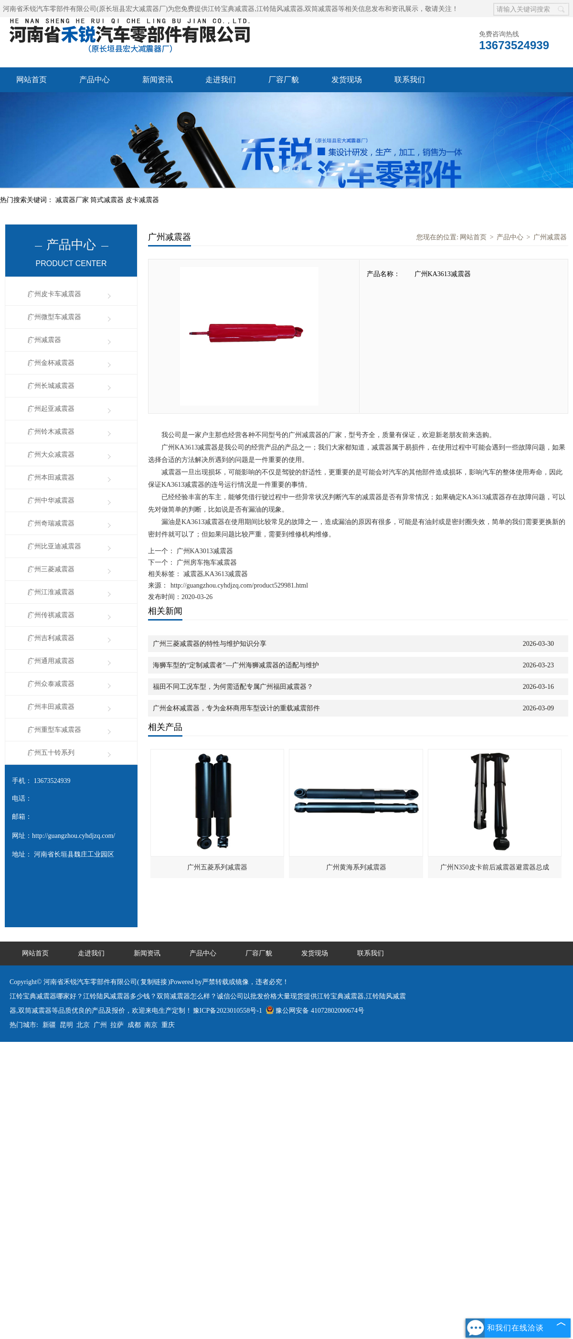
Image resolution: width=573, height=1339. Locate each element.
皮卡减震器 (142, 200)
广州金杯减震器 (51, 362)
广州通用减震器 (51, 660)
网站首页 (31, 79)
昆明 (66, 1024)
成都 (134, 1024)
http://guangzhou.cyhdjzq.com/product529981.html (239, 585)
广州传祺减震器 (51, 615)
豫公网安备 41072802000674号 (314, 1010)
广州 (100, 1024)
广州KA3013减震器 (204, 551)
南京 (151, 1024)
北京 (83, 1024)
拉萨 (117, 1024)
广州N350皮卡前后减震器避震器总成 (494, 867)
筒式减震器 (108, 200)
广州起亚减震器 (51, 408)
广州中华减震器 (51, 500)
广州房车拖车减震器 (206, 562)
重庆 (168, 1024)
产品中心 (94, 79)
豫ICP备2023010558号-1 (227, 1010)
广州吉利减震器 (51, 638)
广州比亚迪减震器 (54, 546)
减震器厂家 (73, 200)
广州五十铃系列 (51, 752)
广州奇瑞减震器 (51, 523)
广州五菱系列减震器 (217, 867)
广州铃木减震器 (51, 431)
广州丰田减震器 (51, 706)
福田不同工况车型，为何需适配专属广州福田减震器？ (233, 686)
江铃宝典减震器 (231, 8)
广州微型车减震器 (54, 317)
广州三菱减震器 (51, 569)
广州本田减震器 (51, 477)
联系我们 (409, 79)
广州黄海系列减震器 (356, 867)
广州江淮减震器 (51, 592)
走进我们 (220, 79)
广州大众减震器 (51, 454)
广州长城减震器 (51, 385)
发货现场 (346, 79)
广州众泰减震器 (51, 683)
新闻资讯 (157, 79)
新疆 (49, 1024)
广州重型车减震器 (54, 729)
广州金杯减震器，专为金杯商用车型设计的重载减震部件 (236, 708)
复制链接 (153, 982)
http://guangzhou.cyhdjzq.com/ (73, 835)
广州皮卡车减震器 (54, 294)
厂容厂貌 (283, 79)
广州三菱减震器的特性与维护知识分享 (209, 643)
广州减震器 (44, 339)
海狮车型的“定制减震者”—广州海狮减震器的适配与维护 (236, 665)
